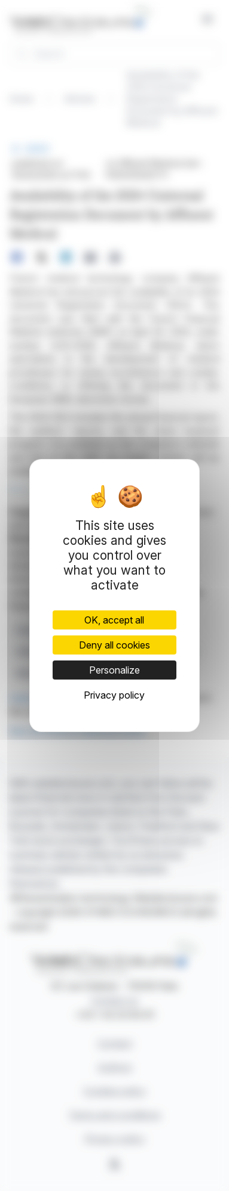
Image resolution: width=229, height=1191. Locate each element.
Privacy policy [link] (114, 695)
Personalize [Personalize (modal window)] (114, 670)
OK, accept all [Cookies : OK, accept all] (114, 620)
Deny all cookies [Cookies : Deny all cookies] (114, 645)
